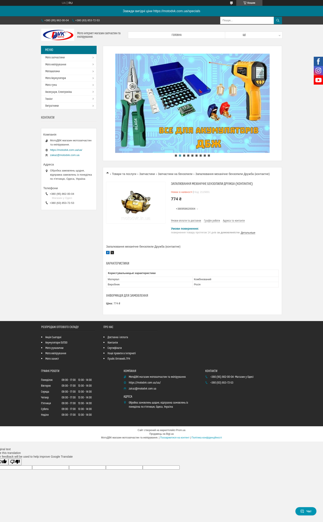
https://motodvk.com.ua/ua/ (66, 149)
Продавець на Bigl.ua (161, 433)
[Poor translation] (15, 461)
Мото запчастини (55, 57)
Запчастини (147, 174)
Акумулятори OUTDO (56, 342)
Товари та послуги (124, 174)
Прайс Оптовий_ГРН (119, 358)
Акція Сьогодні (53, 337)
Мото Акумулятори (55, 78)
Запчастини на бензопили (175, 174)
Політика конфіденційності (207, 437)
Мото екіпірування (55, 64)
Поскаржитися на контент (174, 437)
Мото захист (52, 358)
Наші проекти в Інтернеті (122, 353)
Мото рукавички (54, 348)
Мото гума (51, 85)
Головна (176, 35)
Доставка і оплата (118, 337)
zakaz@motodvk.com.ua (65, 155)
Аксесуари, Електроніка (58, 92)
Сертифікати (115, 348)
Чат (305, 511)
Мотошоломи (52, 71)
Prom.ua (180, 430)
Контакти (113, 342)
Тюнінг (49, 99)
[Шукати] (278, 20)
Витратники (52, 105)
